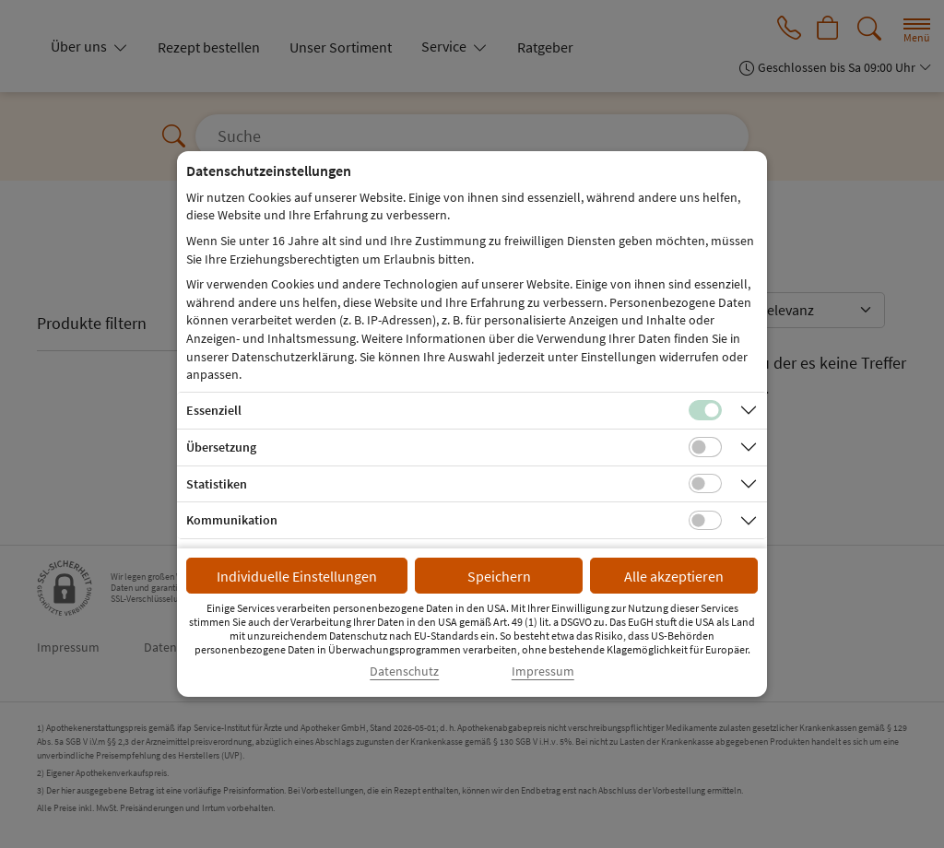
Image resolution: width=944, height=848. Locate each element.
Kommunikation (231, 520)
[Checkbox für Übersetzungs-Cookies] (705, 447)
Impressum (543, 671)
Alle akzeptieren (674, 576)
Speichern (499, 576)
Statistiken (216, 484)
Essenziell (214, 410)
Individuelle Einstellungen (297, 576)
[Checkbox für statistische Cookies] (705, 484)
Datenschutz (404, 671)
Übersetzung (221, 447)
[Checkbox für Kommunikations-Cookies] (705, 521)
